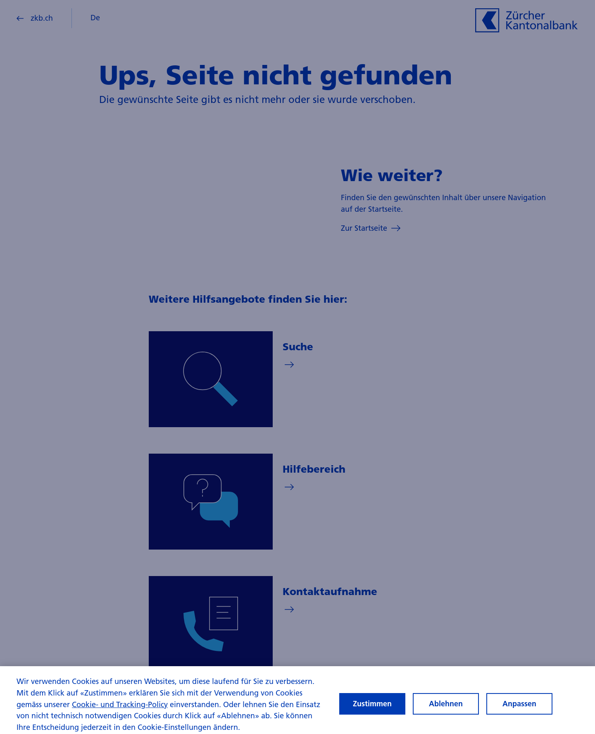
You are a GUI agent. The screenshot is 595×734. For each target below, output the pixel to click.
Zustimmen (372, 710)
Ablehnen (446, 710)
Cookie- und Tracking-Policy (120, 711)
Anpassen (519, 710)
